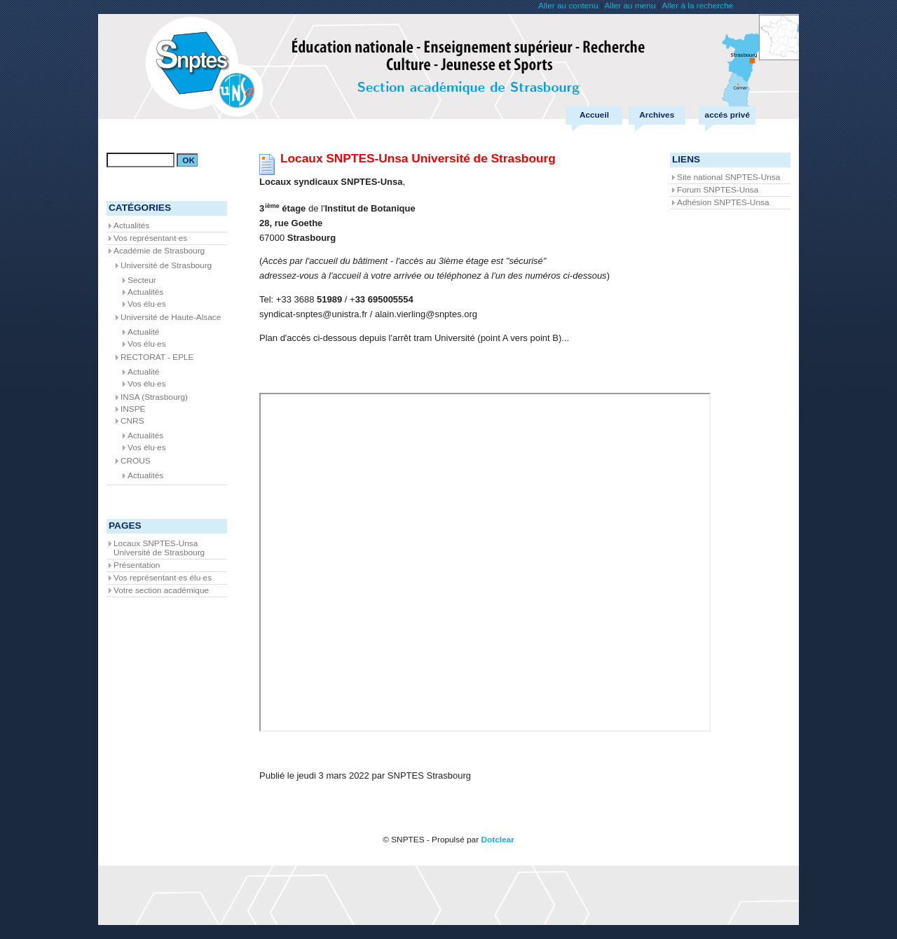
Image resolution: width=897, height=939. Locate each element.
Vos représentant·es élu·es (163, 578)
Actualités (131, 225)
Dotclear (497, 839)
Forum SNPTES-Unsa (717, 190)
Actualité (143, 332)
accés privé (727, 115)
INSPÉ (133, 409)
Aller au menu (629, 6)
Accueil (594, 115)
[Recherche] (140, 160)
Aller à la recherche (697, 6)
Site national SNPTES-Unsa (728, 177)
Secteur (142, 280)
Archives (656, 115)
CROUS (136, 461)
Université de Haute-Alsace (171, 317)
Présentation (137, 565)
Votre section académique (161, 590)
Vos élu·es (147, 304)
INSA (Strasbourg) (154, 397)
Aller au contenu (568, 6)
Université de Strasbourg (166, 265)
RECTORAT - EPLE (157, 357)
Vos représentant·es (150, 238)
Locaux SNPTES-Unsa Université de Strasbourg (159, 547)
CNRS (132, 421)
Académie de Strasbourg (159, 251)
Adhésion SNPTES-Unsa (723, 202)
